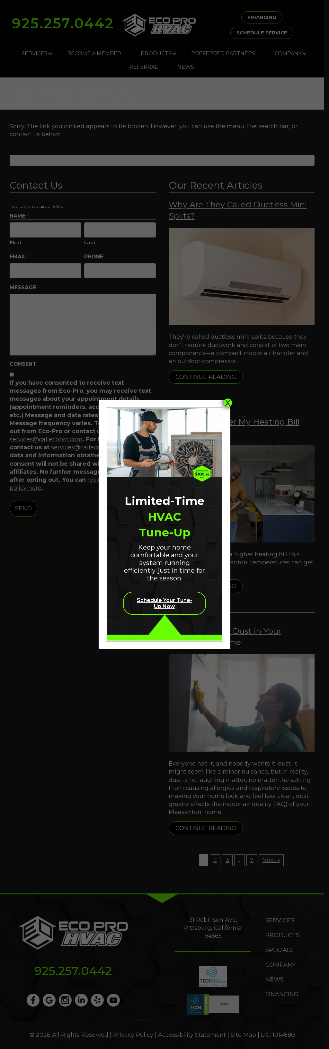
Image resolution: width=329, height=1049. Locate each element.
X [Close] (227, 403)
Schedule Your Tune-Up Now (164, 603)
